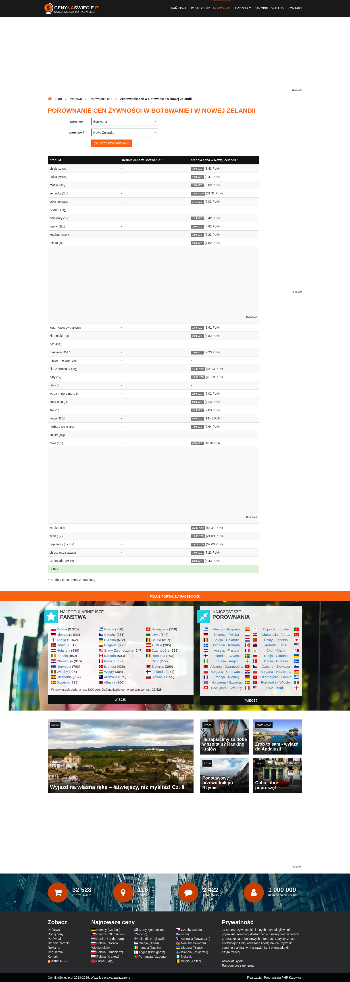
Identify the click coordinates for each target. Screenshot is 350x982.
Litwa (156, 634)
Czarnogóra (160, 650)
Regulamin (55, 952)
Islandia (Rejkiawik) (152, 938)
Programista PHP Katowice (283, 977)
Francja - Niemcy (226, 677)
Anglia (61, 640)
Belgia (156, 640)
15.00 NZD (198, 369)
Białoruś (158, 666)
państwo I (77, 121)
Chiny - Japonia (276, 640)
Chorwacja (65, 661)
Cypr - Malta (276, 650)
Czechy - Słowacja (276, 666)
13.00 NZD (198, 193)
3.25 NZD (197, 410)
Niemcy (62, 634)
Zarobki (261, 8)
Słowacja (158, 677)
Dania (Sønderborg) (110, 938)
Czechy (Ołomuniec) (110, 934)
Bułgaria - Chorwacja (226, 671)
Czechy (109, 634)
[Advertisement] (175, 57)
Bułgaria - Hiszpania (275, 671)
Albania (109, 682)
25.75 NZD (198, 544)
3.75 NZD (197, 201)
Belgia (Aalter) (191, 961)
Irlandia (62, 656)
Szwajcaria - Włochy (226, 688)
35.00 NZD (198, 528)
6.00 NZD (197, 418)
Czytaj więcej (231, 952)
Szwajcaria (160, 629)
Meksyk (186, 956)
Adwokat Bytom (233, 961)
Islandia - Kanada (226, 645)
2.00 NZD (197, 226)
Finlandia (158, 671)
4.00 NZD (197, 426)
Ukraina (110, 640)
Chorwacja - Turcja (276, 634)
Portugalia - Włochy (276, 682)
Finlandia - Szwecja (226, 656)
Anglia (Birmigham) (151, 952)
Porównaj (222, 8)
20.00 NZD (198, 377)
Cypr (155, 661)
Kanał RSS (59, 961)
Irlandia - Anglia (226, 661)
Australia (110, 677)
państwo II (77, 132)
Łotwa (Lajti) (104, 961)
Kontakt (295, 8)
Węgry (109, 671)
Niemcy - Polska (226, 634)
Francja (109, 661)
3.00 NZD (197, 235)
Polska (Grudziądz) (109, 952)
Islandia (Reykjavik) (194, 952)
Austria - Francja (226, 650)
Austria (156, 645)
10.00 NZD (198, 536)
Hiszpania (64, 677)
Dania (61, 645)
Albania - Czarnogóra (226, 666)
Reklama (54, 947)
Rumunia (158, 656)
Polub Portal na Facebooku (175, 596)
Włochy (62, 671)
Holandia (63, 650)
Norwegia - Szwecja (226, 682)
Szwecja (63, 682)
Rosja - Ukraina (276, 656)
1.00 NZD (197, 177)
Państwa (178, 8)
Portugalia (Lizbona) (153, 956)
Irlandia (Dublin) (150, 947)
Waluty (277, 8)
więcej (121, 699)
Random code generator (239, 965)
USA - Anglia (275, 688)
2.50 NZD (197, 185)
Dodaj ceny (200, 8)
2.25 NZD (197, 218)
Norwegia (64, 666)
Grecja (109, 629)
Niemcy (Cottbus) (108, 930)
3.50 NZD (197, 168)
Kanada (110, 656)
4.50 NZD (197, 443)
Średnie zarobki (58, 943)
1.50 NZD (197, 327)
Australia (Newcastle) (195, 938)
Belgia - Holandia (226, 640)
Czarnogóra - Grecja (275, 677)
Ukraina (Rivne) (192, 947)
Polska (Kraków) (107, 956)
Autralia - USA (276, 645)
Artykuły (243, 8)
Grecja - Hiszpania (226, 629)
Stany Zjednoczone (118, 650)
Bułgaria (110, 645)
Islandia (110, 666)
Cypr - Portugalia (276, 629)
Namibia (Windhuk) (194, 943)
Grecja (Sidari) (149, 943)
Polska (62, 629)
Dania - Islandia (276, 661)
